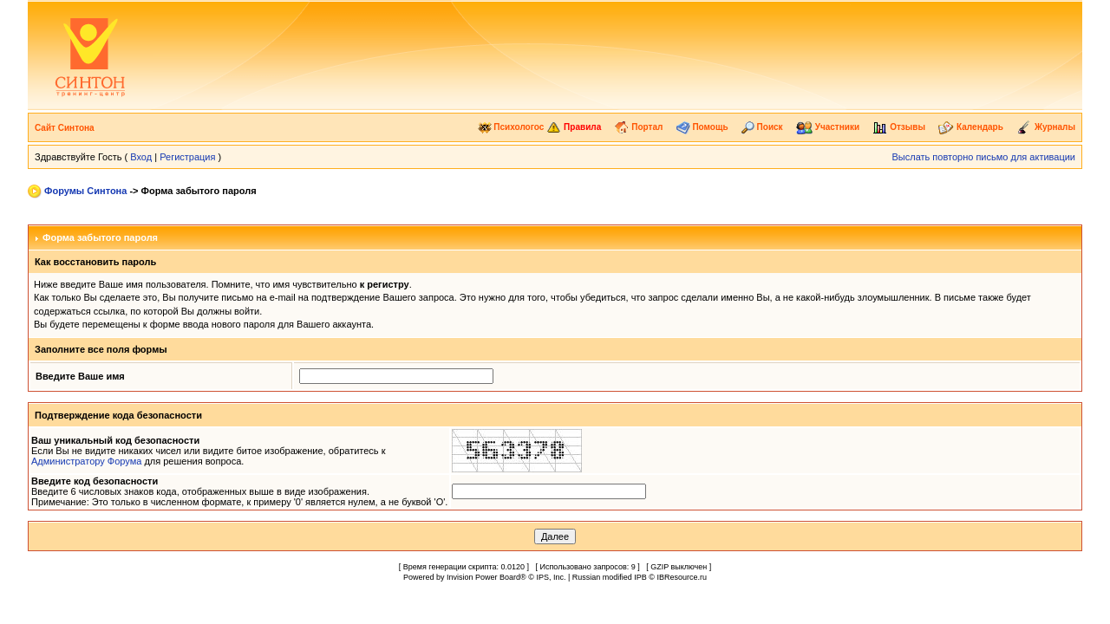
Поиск (762, 127)
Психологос (511, 127)
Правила (573, 127)
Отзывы (898, 127)
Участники (827, 127)
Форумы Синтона (85, 190)
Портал (638, 127)
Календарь (970, 127)
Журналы (1045, 127)
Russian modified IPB (609, 577)
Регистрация (187, 157)
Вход (141, 157)
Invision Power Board (483, 577)
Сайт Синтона (65, 128)
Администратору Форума (86, 461)
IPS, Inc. (550, 577)
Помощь (702, 127)
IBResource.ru (681, 577)
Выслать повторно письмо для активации (983, 157)
